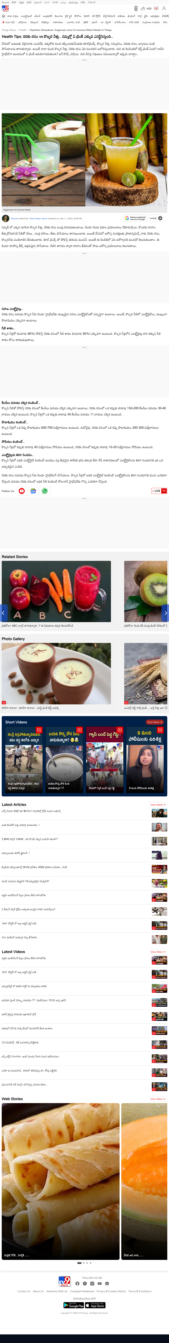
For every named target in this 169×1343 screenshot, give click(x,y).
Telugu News (9, 30)
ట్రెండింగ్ (131, 16)
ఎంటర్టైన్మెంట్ (26, 16)
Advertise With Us (57, 1291)
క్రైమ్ (146, 16)
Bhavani (15, 218)
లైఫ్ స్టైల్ (68, 16)
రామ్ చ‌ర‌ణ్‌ (134, 22)
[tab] (79, 1263)
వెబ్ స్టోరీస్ (96, 16)
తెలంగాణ (59, 16)
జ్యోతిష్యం (45, 22)
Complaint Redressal (82, 1291)
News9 (5, 2)
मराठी (29, 2)
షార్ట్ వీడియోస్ (109, 16)
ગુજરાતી (38, 2)
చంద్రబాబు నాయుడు (151, 22)
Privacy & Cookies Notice (111, 1291)
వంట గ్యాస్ (10, 22)
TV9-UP (91, 2)
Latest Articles (14, 804)
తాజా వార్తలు (13, 16)
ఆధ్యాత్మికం (155, 16)
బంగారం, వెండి (73, 22)
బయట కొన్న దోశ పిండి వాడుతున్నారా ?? (58, 785)
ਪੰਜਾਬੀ (55, 2)
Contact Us (24, 1291)
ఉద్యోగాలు (22, 22)
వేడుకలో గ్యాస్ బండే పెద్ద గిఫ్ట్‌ (102, 788)
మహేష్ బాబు (120, 22)
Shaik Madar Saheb (38, 218)
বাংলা (47, 2)
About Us (38, 1291)
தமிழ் (63, 2)
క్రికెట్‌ (86, 22)
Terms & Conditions (139, 1291)
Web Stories (12, 1098)
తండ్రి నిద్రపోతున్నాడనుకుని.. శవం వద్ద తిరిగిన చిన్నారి (23, 785)
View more (154, 722)
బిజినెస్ (87, 16)
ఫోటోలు (78, 16)
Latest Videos (13, 951)
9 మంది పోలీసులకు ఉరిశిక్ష (141, 788)
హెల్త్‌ (140, 16)
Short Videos (16, 722)
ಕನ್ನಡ (21, 2)
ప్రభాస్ (94, 22)
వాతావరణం (58, 22)
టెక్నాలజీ (34, 22)
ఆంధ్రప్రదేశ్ (47, 16)
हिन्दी (14, 2)
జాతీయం (121, 16)
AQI (149, 8)
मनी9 (83, 2)
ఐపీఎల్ (37, 16)
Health (23, 30)
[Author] (5, 218)
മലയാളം (73, 2)
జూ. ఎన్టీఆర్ (106, 22)
